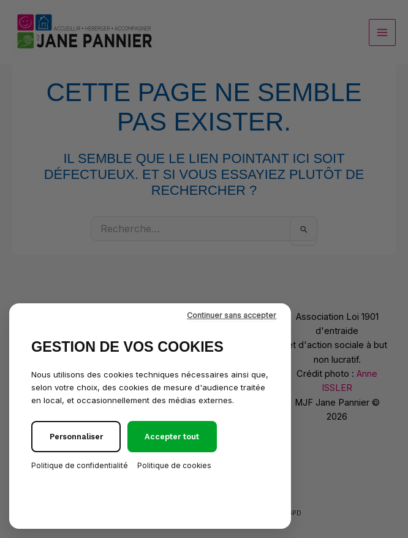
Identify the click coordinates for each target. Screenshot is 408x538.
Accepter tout (172, 436)
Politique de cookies (174, 465)
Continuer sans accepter (231, 315)
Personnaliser (76, 436)
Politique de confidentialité (79, 465)
